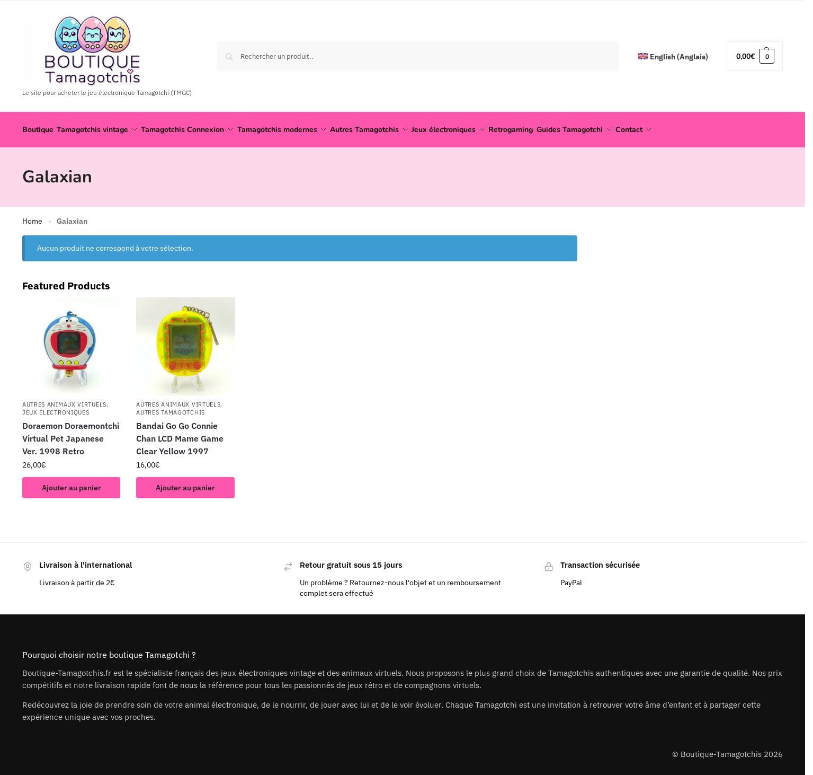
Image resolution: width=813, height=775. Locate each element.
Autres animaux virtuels (64, 400)
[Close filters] (580, 238)
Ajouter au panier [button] (71, 484)
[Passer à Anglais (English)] (672, 57)
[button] (755, 56)
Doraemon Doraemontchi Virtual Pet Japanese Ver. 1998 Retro (70, 435)
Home (32, 218)
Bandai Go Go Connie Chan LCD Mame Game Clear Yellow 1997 (180, 435)
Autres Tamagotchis (170, 409)
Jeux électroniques (56, 409)
